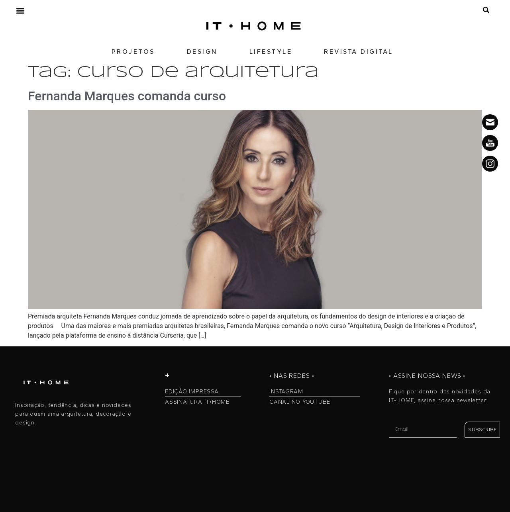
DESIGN (202, 51)
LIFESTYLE (270, 51)
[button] (20, 10)
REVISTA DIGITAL (358, 51)
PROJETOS (133, 51)
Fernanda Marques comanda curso (127, 96)
